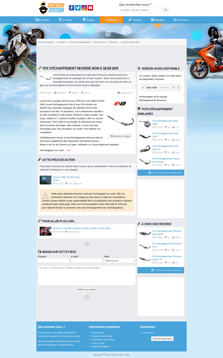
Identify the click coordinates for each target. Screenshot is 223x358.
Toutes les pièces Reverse (166, 270)
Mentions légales (100, 346)
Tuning (134, 20)
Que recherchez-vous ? (135, 5)
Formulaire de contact (103, 339)
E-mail (75, 256)
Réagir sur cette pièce (59, 252)
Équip (88, 20)
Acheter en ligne (120, 136)
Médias (158, 20)
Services (181, 20)
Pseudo (42, 256)
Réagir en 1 (126, 92)
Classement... (148, 332)
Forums (42, 20)
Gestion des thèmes (102, 336)
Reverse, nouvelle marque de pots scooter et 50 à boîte (81, 228)
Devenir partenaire (162, 338)
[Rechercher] (166, 10)
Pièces (111, 20)
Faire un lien (98, 343)
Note (106, 256)
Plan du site (98, 332)
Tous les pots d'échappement (165, 172)
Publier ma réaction (87, 289)
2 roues (65, 20)
